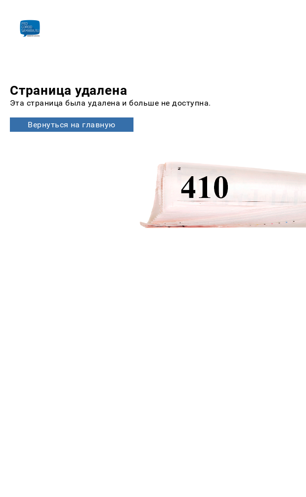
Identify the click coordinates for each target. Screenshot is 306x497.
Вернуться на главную (72, 124)
